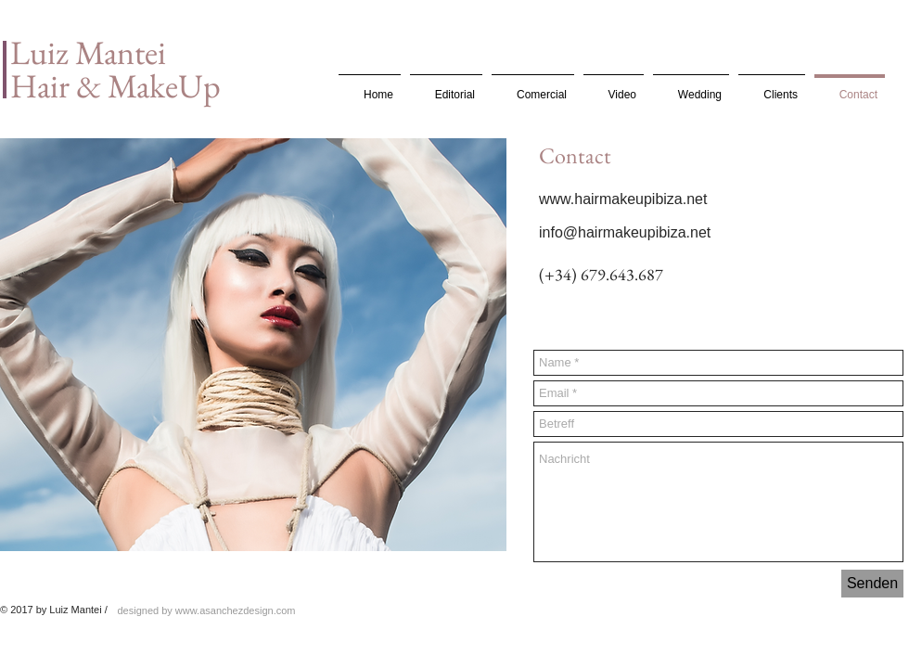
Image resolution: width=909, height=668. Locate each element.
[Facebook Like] (576, 311)
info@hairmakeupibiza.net (625, 232)
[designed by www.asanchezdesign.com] (206, 610)
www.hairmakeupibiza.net (623, 199)
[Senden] (872, 583)
